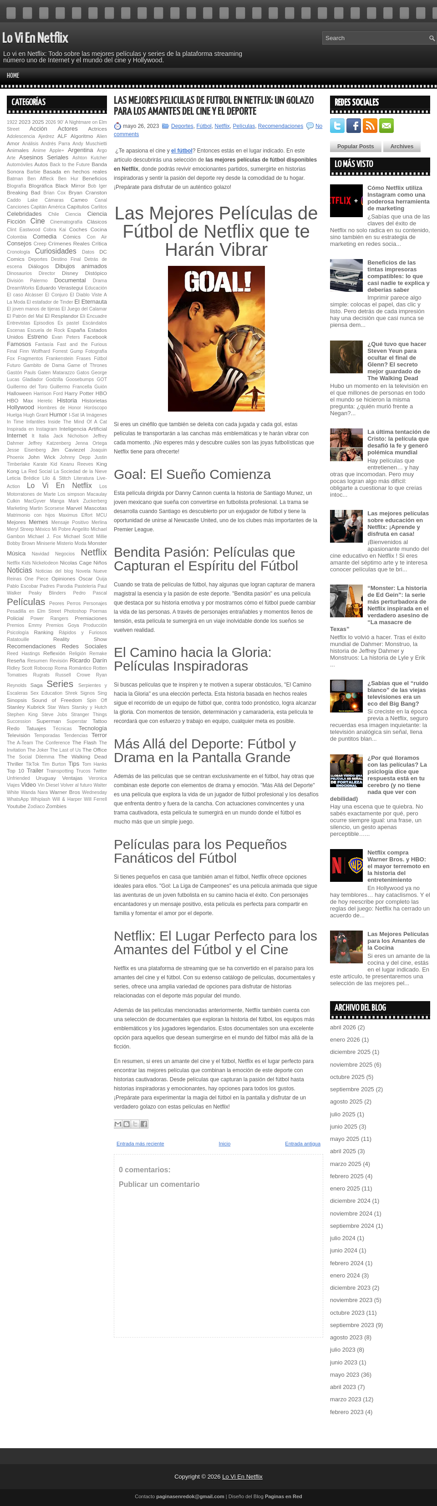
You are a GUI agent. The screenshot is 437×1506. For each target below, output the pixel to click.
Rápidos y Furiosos (83, 632)
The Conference (52, 742)
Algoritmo (82, 136)
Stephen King (22, 714)
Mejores (16, 522)
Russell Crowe (73, 674)
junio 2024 (343, 1250)
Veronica (98, 778)
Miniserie (46, 543)
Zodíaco (36, 806)
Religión (77, 653)
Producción (95, 625)
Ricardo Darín (88, 660)
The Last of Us (65, 750)
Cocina (99, 229)
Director (47, 273)
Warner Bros (65, 792)
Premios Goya (62, 625)
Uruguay (46, 778)
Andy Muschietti (89, 143)
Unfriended (18, 778)
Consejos (19, 243)
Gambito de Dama (44, 365)
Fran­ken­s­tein (59, 358)
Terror (99, 735)
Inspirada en (20, 429)
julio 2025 (343, 1114)
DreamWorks (20, 287)
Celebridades (24, 213)
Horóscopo (95, 407)
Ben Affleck (40, 178)
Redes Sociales (84, 646)
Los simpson (71, 494)
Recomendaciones (31, 646)
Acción (38, 128)
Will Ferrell (95, 799)
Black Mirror (70, 185)
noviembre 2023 (351, 1300)
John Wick (42, 457)
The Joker (37, 750)
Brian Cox (54, 192)
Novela (83, 571)
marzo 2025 (345, 1163)
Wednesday (94, 792)
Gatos (82, 372)
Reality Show (80, 639)
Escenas (16, 330)
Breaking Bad (24, 192)
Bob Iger (97, 185)
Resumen (37, 660)
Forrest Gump (68, 351)
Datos (88, 251)
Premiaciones (91, 618)
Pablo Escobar (22, 586)
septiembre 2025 (352, 1089)
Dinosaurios (19, 273)
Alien (102, 136)
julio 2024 (343, 1238)
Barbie (34, 171)
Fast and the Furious (82, 344)
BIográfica (41, 185)
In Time (15, 421)
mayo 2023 (344, 1374)
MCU (101, 515)
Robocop (43, 668)
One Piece (36, 578)
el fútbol (182, 151)
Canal (101, 200)
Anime (39, 150)
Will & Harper (67, 799)
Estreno (37, 336)
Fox (11, 358)
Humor (58, 414)
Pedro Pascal (90, 592)
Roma (61, 668)
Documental (70, 280)
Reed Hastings (23, 653)
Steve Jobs (54, 714)
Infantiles (36, 421)
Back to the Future (70, 164)
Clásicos (97, 221)
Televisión (18, 735)
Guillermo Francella (71, 386)
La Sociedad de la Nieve (80, 471)
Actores (68, 128)
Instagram (46, 429)
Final (12, 351)
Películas (26, 601)
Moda (80, 543)
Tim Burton (54, 764)
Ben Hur (68, 178)
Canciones (18, 206)
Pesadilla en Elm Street (34, 611)
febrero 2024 (347, 1263)
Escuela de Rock (46, 330)
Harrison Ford (48, 393)
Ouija (101, 578)
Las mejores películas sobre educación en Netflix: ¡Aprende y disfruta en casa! (398, 523)
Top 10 (15, 770)
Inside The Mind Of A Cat (77, 421)
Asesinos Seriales (43, 157)
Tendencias (76, 735)
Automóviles (20, 164)
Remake (98, 653)
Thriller (15, 764)
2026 (51, 122)
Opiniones (63, 578)
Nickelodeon (45, 562)
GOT (102, 379)
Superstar (76, 721)
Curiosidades (55, 251)
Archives (402, 146)
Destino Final (66, 259)
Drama (100, 280)
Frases (83, 358)
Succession (19, 721)
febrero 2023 (347, 1412)
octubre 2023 (347, 1312)
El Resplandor (61, 316)
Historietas (94, 400)
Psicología (18, 632)
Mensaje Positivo (70, 522)
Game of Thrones (87, 365)
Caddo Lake (22, 200)
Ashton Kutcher (89, 157)
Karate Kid (45, 464)
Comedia (44, 236)
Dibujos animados (81, 266)
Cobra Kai (54, 229)
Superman (48, 721)
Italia (44, 435)
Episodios (44, 323)
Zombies (56, 806)
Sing (102, 693)
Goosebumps (80, 379)
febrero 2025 (347, 1176)
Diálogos (38, 266)
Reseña (16, 660)
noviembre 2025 (351, 1064)
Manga (57, 501)
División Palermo (27, 280)
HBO (101, 393)
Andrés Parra (55, 143)
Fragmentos (30, 358)
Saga (36, 685)
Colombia (17, 236)
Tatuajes (36, 728)
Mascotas (95, 508)
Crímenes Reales (69, 243)
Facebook (95, 337)
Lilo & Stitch (56, 478)
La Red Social (36, 471)
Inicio (225, 1143)
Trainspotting (60, 770)
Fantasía (44, 344)
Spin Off (97, 700)
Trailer (35, 770)
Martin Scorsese (47, 508)
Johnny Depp (75, 457)
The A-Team (20, 742)
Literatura (84, 478)
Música (16, 553)
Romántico (80, 668)
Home (13, 75)
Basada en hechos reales (75, 171)
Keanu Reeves (76, 464)
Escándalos (94, 323)
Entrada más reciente (140, 1143)
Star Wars (58, 707)
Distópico (96, 273)
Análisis (30, 143)
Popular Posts (355, 146)
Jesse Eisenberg (26, 450)
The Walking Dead (82, 756)
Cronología (18, 251)
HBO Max (20, 400)
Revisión (59, 660)
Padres (47, 586)
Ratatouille (18, 639)
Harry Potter (79, 393)
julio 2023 (343, 1349)
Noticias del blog (54, 571)
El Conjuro (56, 294)
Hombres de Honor (59, 407)
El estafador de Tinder (50, 302)
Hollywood (20, 407)
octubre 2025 (347, 1077)
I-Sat (74, 414)
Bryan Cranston (87, 192)
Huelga (14, 414)
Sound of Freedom (56, 700)
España (76, 330)
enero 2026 (345, 1039)
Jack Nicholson (70, 435)
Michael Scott (78, 536)
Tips (73, 763)
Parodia (64, 586)
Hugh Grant (35, 414)
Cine (37, 221)
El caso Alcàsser (25, 294)
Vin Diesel (48, 785)
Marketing (17, 508)
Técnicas (62, 728)
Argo (102, 150)
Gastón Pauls (21, 372)
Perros (74, 603)
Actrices (97, 129)
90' (60, 122)
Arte (11, 157)
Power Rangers (49, 618)
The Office (94, 750)
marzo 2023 (345, 1399)
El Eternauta (90, 301)
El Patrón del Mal (25, 316)
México (43, 529)
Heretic (45, 400)
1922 (12, 122)
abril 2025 (343, 1151)
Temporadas (47, 735)
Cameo (79, 200)
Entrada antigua (302, 1143)
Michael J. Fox (44, 536)
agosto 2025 (346, 1101)
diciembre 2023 (350, 1287)
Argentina (80, 150)
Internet (17, 435)
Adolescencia (21, 136)
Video (28, 784)
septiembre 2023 (352, 1325)
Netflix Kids (18, 562)
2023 (24, 122)
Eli (83, 316)
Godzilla (54, 379)
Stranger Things (89, 714)
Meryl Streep (20, 529)
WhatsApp (18, 799)
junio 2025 (343, 1126)
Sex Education (46, 693)
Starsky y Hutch (89, 707)
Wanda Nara (34, 792)
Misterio (64, 543)
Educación (96, 287)
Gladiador (32, 379)
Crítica (99, 243)
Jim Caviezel (68, 450)
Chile (53, 214)
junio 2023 (343, 1362)
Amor (13, 143)
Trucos (83, 770)
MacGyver (35, 501)
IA (82, 414)
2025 (38, 122)
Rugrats (41, 674)
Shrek (71, 693)
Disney (70, 273)
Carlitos (99, 206)
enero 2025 (345, 1188)
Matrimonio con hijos (31, 515)
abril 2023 (343, 1387)
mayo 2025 (344, 1138)
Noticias (19, 570)
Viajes (13, 785)
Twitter (100, 770)
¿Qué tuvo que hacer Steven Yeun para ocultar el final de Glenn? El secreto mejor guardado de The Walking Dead (396, 361)
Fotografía (96, 351)
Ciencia (73, 214)
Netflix (94, 552)
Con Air (97, 236)
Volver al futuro (76, 785)
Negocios (65, 553)
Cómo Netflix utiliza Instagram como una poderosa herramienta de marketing (398, 198)
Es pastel (68, 323)
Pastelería (85, 586)
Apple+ (56, 150)
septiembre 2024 (352, 1225)
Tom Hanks (94, 764)
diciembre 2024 (350, 1200)
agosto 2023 (346, 1337)
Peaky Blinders (47, 592)
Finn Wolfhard (35, 351)
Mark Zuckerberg (87, 501)
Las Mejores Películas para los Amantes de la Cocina (398, 941)
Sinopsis (17, 700)
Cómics (72, 236)
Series (59, 683)
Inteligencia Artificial (83, 429)
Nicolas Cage (75, 562)
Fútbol (100, 358)
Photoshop (75, 611)
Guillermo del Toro (27, 386)
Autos (41, 164)
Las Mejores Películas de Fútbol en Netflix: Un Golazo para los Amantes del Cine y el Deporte (214, 106)
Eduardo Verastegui (59, 287)
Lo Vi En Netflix (35, 39)
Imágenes (96, 414)
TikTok (33, 764)
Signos (87, 693)
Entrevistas (18, 323)
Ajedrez (46, 136)
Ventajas (72, 778)
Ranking (43, 632)
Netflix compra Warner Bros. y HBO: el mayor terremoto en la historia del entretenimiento (398, 866)
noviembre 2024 (351, 1213)
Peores (56, 603)
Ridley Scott (19, 668)
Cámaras (54, 200)
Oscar (86, 578)
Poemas (98, 611)
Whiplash (41, 799)
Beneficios (94, 178)
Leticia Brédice (23, 478)
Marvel (74, 508)
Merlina (99, 522)
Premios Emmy (24, 625)
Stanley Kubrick (26, 707)
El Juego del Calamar (84, 308)
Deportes (37, 259)
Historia (67, 400)
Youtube (16, 806)
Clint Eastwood (23, 229)
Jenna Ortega (91, 443)
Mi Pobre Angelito (70, 529)
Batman (15, 178)
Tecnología (92, 728)
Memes (38, 522)
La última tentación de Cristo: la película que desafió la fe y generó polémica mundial (398, 442)
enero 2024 (345, 1275)
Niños (100, 562)
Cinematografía (66, 221)
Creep (40, 243)
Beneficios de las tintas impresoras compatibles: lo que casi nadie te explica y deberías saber (398, 276)
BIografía (16, 185)
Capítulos (78, 206)
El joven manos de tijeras (33, 308)
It (33, 435)
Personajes (95, 603)
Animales (18, 150)
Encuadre (97, 316)
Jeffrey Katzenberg (49, 443)
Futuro (13, 365)
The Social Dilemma (30, 756)
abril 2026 (343, 1027)
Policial (15, 618)
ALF (62, 136)
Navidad (40, 553)
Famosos (19, 344)
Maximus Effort (75, 515)
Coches (78, 229)
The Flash (84, 742)
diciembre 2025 (350, 1051)
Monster (97, 543)
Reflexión (54, 653)
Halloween (19, 393)
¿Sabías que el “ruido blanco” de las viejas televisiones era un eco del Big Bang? (397, 693)
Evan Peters (66, 337)
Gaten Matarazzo (56, 372)
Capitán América (47, 206)
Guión (100, 386)
